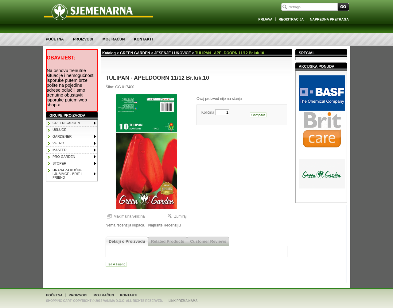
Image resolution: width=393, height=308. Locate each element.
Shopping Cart (59, 300)
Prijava (265, 19)
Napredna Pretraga (329, 19)
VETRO (58, 143)
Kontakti (143, 39)
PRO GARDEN (64, 156)
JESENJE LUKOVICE (172, 53)
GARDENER (62, 136)
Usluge (59, 129)
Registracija (291, 19)
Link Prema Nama (183, 300)
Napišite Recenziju (164, 225)
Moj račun (114, 39)
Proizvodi (83, 39)
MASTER (60, 150)
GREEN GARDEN (66, 123)
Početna (55, 39)
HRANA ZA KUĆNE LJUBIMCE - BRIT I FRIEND (67, 173)
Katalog (109, 53)
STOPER (59, 163)
